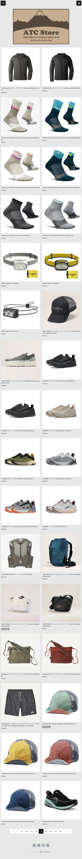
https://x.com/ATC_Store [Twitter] (38, 845)
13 (27, 831)
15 (36, 831)
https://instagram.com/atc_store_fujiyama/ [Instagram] (43, 845)
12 (22, 831)
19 (56, 831)
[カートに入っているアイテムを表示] (78, 3)
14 (31, 831)
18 (51, 831)
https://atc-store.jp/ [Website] (47, 845)
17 (46, 831)
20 (60, 831)
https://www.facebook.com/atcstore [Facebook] (34, 845)
